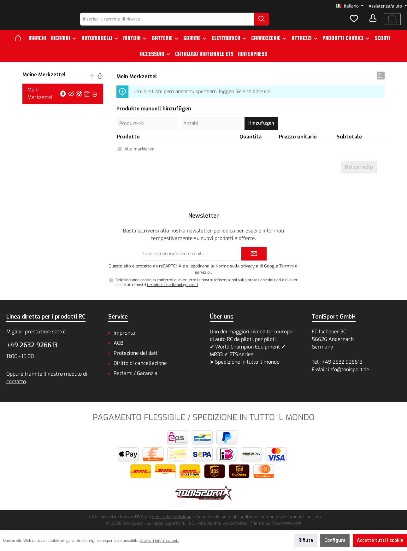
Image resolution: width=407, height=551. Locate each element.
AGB (118, 343)
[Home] (20, 49)
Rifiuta (305, 540)
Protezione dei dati (135, 353)
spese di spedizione (172, 517)
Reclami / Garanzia (135, 373)
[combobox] (183, 24)
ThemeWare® (286, 523)
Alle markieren (139, 160)
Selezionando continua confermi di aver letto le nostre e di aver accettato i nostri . (206, 282)
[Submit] (254, 254)
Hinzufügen (261, 134)
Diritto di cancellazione (140, 363)
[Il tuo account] (372, 23)
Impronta (124, 333)
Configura (334, 540)
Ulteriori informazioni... (159, 540)
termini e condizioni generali (172, 284)
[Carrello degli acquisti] (392, 24)
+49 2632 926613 (32, 345)
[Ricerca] (278, 24)
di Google (269, 266)
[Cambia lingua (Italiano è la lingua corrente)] (350, 6)
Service (118, 316)
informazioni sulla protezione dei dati (247, 280)
